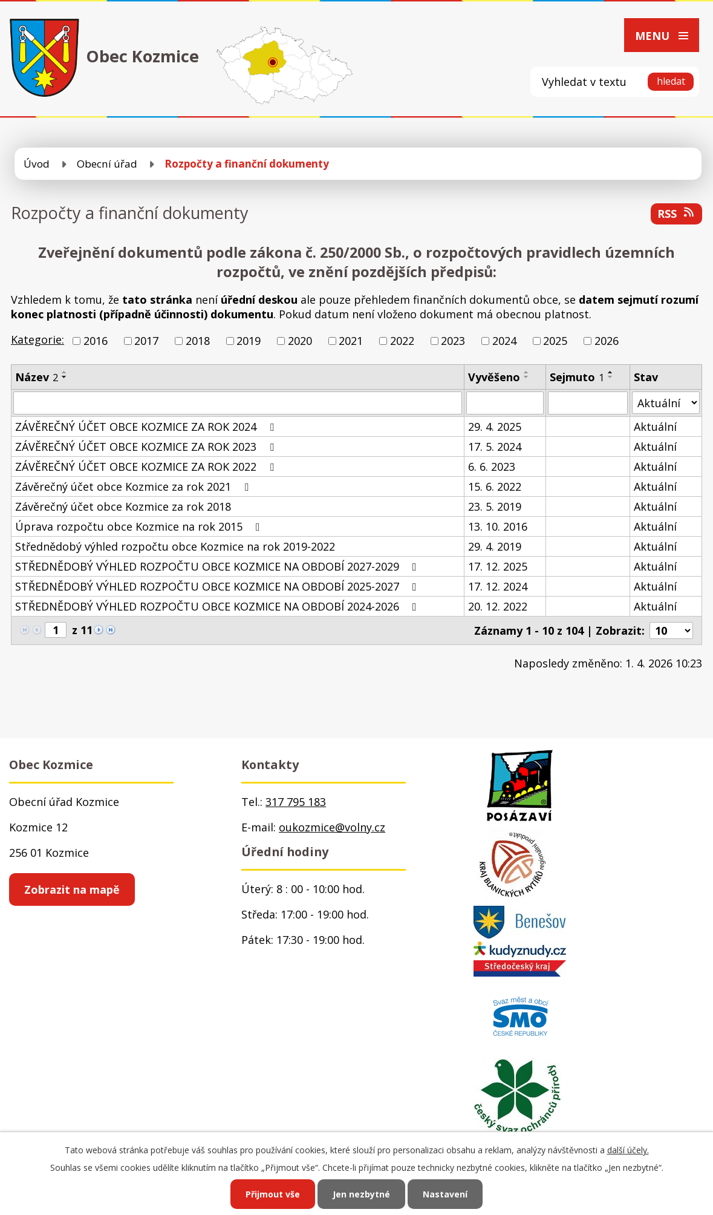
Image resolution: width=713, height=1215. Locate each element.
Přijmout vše (273, 1194)
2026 (606, 340)
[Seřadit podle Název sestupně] (64, 377)
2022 (402, 340)
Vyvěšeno (494, 377)
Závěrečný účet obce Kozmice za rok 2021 (134, 486)
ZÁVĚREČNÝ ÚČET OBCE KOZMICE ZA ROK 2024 (147, 426)
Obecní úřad (107, 164)
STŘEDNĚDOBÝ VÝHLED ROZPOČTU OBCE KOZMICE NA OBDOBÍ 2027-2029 (218, 566)
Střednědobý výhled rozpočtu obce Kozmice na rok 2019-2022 (175, 546)
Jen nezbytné (361, 1194)
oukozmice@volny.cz (332, 827)
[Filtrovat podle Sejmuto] (588, 402)
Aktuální (655, 426)
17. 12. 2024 (497, 586)
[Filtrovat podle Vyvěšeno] (505, 402)
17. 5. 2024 (494, 446)
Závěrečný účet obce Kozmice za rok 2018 (123, 506)
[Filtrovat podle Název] (237, 402)
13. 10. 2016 (497, 526)
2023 (453, 340)
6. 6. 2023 (491, 466)
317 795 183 (295, 801)
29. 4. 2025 (494, 426)
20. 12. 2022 (497, 606)
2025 (555, 340)
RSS (676, 213)
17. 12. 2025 (497, 566)
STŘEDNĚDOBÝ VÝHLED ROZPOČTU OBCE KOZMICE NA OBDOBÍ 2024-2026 (218, 606)
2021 (351, 340)
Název (36, 377)
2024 (504, 340)
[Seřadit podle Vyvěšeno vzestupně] (526, 372)
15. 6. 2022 (494, 486)
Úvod (37, 164)
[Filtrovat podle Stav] (666, 402)
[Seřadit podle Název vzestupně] (64, 372)
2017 (146, 340)
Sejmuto (577, 377)
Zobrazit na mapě (72, 889)
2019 (248, 340)
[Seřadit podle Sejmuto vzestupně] (610, 372)
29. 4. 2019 (494, 546)
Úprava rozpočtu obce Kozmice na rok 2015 (140, 526)
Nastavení (445, 1194)
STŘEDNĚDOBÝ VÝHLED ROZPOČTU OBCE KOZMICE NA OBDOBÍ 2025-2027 (218, 586)
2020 (300, 340)
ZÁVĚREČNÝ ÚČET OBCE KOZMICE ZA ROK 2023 (147, 446)
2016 (95, 340)
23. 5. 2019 (494, 506)
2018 (198, 340)
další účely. (628, 1150)
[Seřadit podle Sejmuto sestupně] (610, 377)
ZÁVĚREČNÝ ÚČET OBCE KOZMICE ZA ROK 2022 (147, 466)
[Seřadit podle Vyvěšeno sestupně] (526, 377)
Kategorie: (37, 339)
